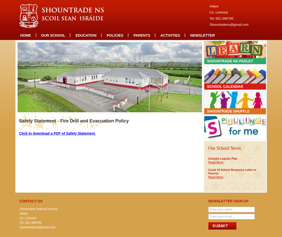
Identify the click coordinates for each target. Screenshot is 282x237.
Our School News (224, 148)
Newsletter (202, 35)
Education (85, 35)
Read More (215, 162)
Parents (141, 35)
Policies (115, 35)
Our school (53, 35)
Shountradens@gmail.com (229, 24)
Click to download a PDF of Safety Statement (57, 133)
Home (25, 35)
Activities (170, 35)
